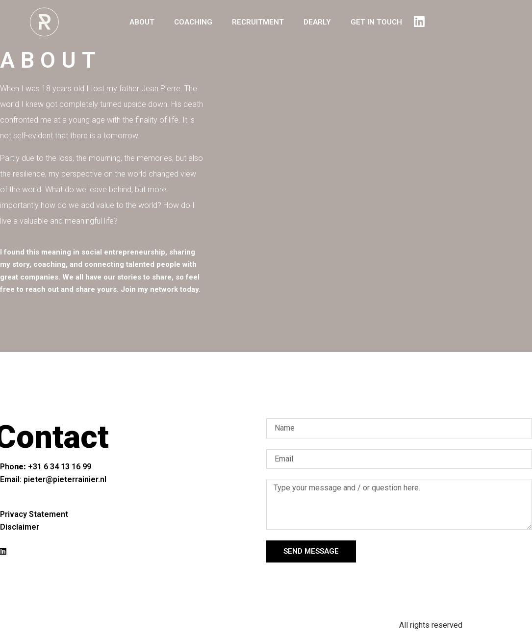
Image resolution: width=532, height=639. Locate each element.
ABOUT (141, 22)
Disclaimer (19, 527)
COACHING (193, 22)
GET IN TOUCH (376, 22)
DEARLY (317, 22)
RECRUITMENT (258, 22)
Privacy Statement (34, 514)
